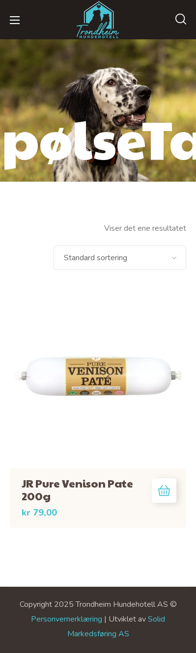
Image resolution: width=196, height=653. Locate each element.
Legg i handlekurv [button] (164, 490)
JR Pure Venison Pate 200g (77, 489)
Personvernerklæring (66, 619)
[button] (180, 19)
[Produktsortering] (120, 257)
